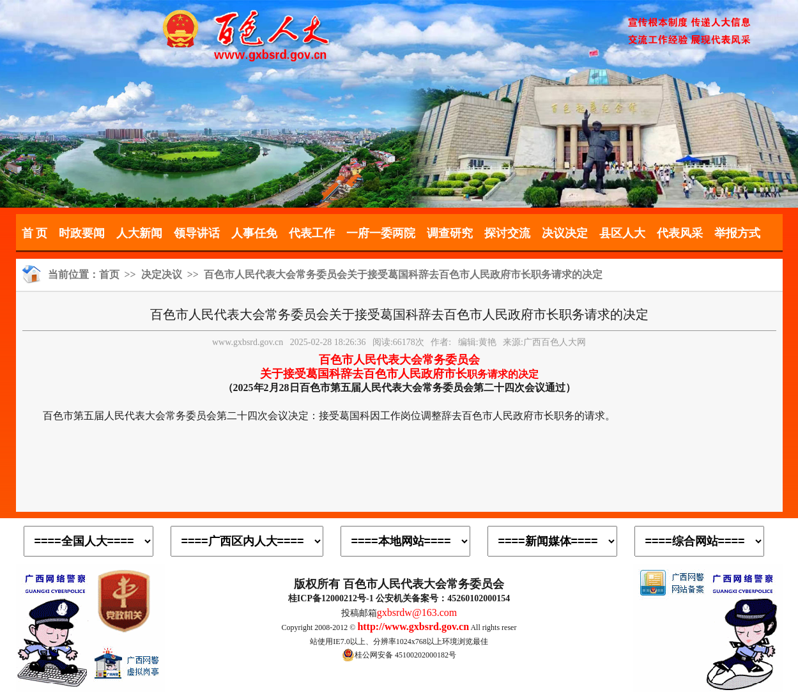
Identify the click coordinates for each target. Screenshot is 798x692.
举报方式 (737, 233)
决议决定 (565, 233)
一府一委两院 (380, 233)
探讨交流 (507, 233)
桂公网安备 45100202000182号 (399, 655)
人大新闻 (139, 233)
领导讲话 (197, 233)
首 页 (35, 233)
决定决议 (161, 274)
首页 (109, 274)
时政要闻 (82, 233)
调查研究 (450, 233)
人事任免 (254, 233)
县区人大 (622, 233)
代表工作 (312, 233)
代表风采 (680, 233)
